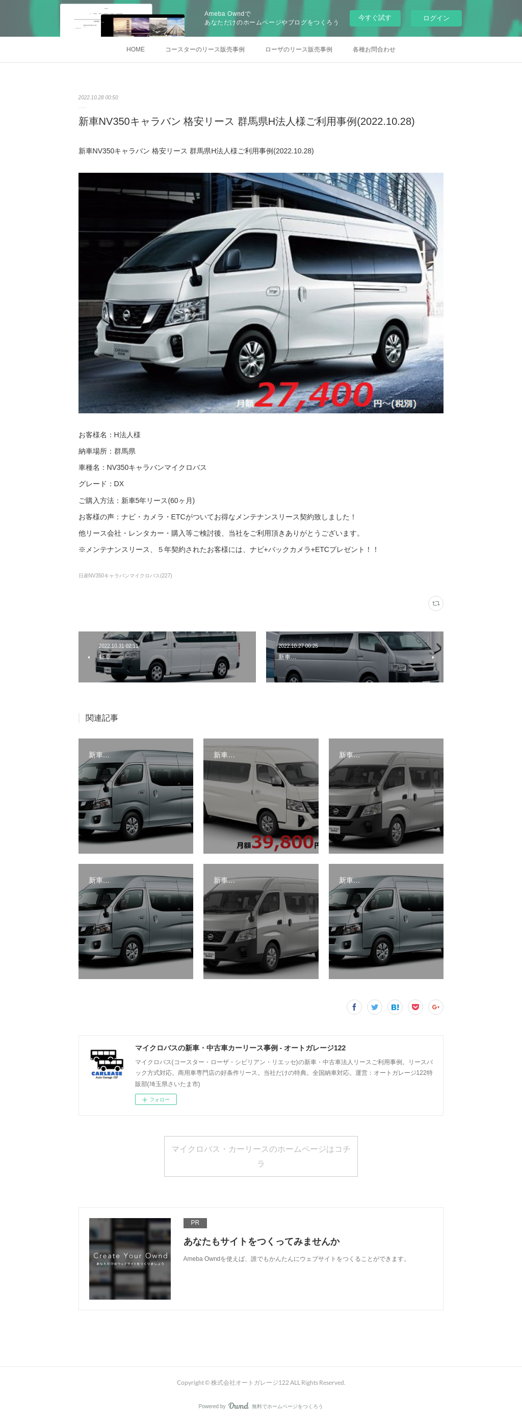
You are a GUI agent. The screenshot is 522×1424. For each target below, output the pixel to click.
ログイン (436, 18)
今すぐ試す (375, 17)
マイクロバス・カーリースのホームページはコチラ (261, 1156)
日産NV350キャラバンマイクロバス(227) (125, 575)
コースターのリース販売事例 (205, 49)
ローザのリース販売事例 (298, 49)
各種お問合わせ (374, 49)
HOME (135, 49)
